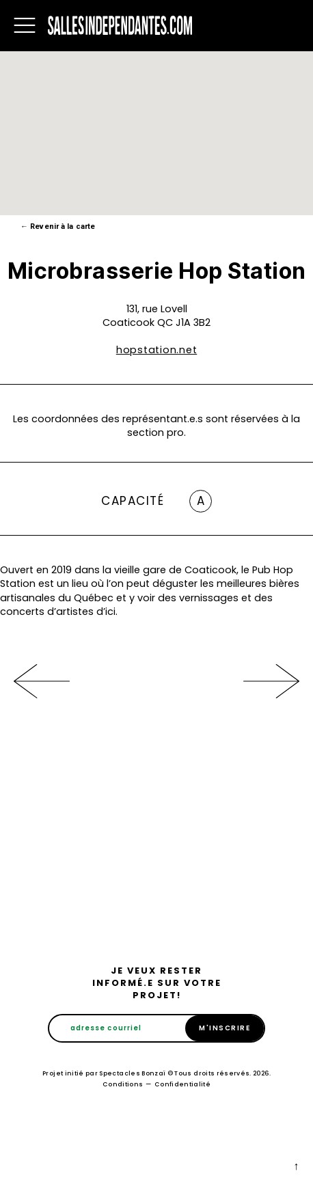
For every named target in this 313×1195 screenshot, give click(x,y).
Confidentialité (182, 1084)
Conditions (123, 1084)
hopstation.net (157, 350)
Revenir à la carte (58, 226)
